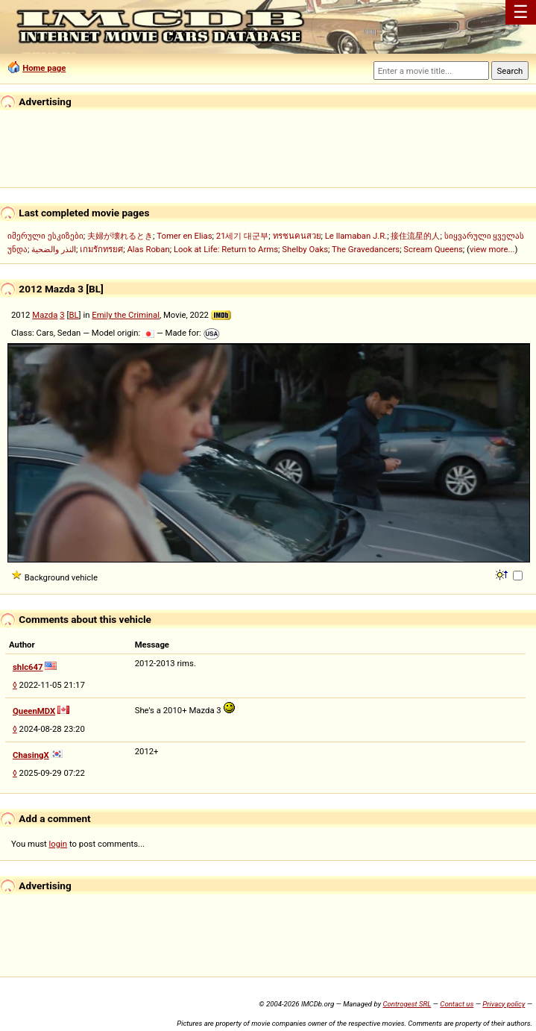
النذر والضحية (53, 249)
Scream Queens (432, 249)
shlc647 (28, 667)
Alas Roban (148, 249)
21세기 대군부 (242, 236)
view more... (492, 249)
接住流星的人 (415, 236)
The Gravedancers (366, 249)
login (58, 844)
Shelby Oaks (305, 249)
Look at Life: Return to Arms (226, 249)
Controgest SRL (406, 1004)
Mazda (44, 315)
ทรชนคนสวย (297, 236)
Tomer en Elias (184, 236)
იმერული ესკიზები (45, 236)
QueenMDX (34, 711)
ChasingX (31, 755)
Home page (44, 68)
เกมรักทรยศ (101, 249)
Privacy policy (503, 1004)
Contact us (456, 1004)
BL (73, 315)
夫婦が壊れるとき (120, 236)
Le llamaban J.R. (356, 236)
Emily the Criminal (126, 315)
